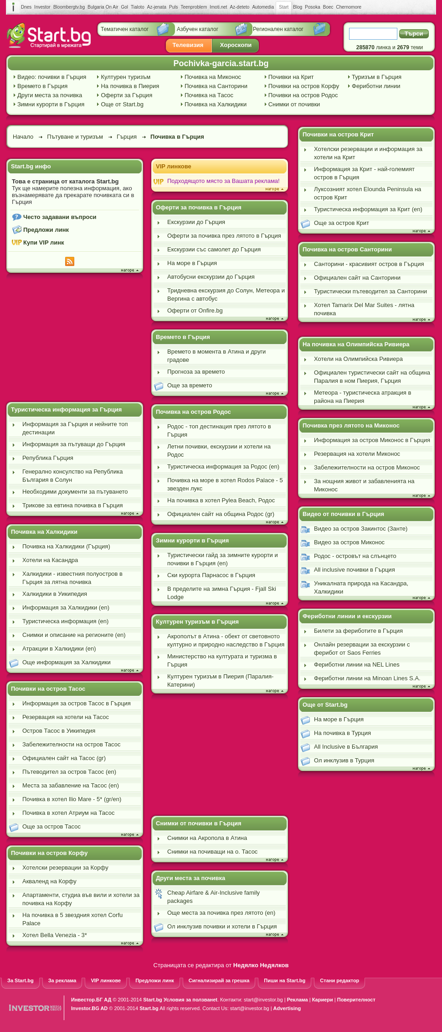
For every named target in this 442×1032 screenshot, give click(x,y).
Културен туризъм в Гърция (197, 621)
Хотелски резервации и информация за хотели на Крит (368, 153)
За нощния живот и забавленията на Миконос (364, 485)
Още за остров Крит (341, 222)
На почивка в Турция (342, 733)
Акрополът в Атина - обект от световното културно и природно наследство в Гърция (225, 640)
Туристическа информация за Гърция (66, 409)
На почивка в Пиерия (130, 86)
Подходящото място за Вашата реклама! (223, 180)
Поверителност (356, 999)
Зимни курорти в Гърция (50, 104)
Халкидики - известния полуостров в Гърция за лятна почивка (72, 577)
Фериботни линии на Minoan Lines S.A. (367, 678)
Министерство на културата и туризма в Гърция (222, 660)
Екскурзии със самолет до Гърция (214, 249)
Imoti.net (218, 7)
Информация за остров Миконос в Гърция (372, 440)
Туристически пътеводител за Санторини (370, 291)
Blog (297, 7)
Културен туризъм (125, 76)
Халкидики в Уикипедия (54, 593)
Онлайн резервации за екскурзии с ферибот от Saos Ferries (362, 648)
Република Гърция (47, 457)
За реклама (62, 980)
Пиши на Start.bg (284, 980)
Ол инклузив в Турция (344, 760)
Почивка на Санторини (216, 86)
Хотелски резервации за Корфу (65, 867)
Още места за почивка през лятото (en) (221, 912)
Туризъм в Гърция (376, 76)
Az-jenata (156, 7)
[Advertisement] (74, 338)
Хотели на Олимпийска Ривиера (358, 358)
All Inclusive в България (346, 746)
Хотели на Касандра (50, 560)
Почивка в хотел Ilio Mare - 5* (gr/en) (71, 799)
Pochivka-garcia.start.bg (220, 63)
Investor (42, 7)
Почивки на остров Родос (303, 95)
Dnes (26, 7)
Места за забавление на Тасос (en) (70, 785)
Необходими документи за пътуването (75, 491)
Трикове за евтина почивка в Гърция (72, 505)
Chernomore (349, 7)
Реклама (297, 999)
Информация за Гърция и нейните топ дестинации (75, 428)
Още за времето (189, 385)
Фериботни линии (376, 86)
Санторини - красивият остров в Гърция (369, 264)
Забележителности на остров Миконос (367, 467)
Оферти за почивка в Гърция (199, 207)
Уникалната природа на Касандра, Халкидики (361, 587)
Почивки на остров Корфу (303, 86)
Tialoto (137, 7)
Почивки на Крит (291, 76)
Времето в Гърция (42, 86)
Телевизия (188, 45)
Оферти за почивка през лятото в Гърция (224, 235)
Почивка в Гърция (177, 136)
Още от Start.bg (122, 104)
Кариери (322, 999)
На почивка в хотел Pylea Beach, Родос (221, 500)
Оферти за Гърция (126, 95)
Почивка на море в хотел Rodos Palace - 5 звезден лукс (225, 484)
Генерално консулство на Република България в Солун (72, 475)
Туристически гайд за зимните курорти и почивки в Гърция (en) (222, 559)
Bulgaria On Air (102, 7)
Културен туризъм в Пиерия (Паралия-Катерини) (220, 680)
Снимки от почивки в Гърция (199, 823)
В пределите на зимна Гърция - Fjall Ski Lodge (221, 592)
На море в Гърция (192, 263)
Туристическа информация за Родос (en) (223, 466)
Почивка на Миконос (213, 76)
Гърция (127, 136)
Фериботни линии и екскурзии (347, 616)
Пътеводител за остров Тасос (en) (69, 771)
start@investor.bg (263, 999)
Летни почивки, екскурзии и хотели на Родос (219, 450)
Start (283, 7)
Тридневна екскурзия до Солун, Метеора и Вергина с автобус (226, 294)
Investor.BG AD (89, 1008)
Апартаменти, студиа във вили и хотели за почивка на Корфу (80, 899)
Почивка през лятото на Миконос (351, 425)
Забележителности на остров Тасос (71, 744)
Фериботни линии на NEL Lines (357, 664)
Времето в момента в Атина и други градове (216, 355)
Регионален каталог (278, 29)
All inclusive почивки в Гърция (354, 569)
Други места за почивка (49, 95)
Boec (328, 7)
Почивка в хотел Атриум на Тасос (68, 812)
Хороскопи (236, 45)
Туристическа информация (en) (65, 621)
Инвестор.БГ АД (91, 999)
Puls (173, 7)
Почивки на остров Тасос (48, 688)
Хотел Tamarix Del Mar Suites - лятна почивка (364, 309)
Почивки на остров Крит (338, 134)
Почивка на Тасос (209, 95)
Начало (23, 136)
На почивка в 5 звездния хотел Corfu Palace (72, 919)
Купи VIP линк (43, 242)
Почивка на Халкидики (216, 104)
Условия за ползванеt (190, 999)
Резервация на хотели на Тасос (65, 717)
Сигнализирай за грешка (219, 980)
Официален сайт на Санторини (357, 277)
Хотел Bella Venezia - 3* (54, 935)
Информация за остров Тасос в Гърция (76, 703)
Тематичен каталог (125, 29)
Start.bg (152, 999)
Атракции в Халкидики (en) (59, 648)
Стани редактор (339, 980)
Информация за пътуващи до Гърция (73, 444)
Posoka (312, 7)
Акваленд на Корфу (49, 881)
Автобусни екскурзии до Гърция (211, 276)
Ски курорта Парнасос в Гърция (211, 575)
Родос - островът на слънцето (355, 555)
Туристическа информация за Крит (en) (368, 209)
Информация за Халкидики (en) (65, 607)
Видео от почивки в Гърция (343, 514)
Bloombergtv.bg (69, 7)
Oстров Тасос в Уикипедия (58, 730)
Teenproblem (193, 7)
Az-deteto (240, 7)
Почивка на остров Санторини (347, 249)
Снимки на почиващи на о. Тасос (212, 851)
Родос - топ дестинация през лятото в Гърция (219, 430)
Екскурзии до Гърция (196, 222)
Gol (124, 7)
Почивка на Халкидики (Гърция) (66, 546)
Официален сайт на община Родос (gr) (220, 514)
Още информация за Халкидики (66, 662)
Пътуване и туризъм (75, 136)
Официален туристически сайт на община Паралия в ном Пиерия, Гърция (372, 376)
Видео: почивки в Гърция (51, 76)
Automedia (263, 7)
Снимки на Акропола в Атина (207, 837)
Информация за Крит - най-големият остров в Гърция (364, 173)
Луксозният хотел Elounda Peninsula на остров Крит (367, 193)
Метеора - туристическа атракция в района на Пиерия (362, 396)
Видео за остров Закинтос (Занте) (360, 528)
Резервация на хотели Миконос (357, 453)
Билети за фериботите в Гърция (358, 630)
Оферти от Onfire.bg (195, 310)
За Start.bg (20, 980)
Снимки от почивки (294, 104)
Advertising (287, 1008)
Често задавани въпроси (60, 217)
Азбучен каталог (197, 29)
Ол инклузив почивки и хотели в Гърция (222, 926)
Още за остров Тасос (51, 826)
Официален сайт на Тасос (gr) (64, 758)
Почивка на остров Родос (193, 411)
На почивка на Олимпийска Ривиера (356, 344)
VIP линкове (173, 166)
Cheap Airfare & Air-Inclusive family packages (213, 896)
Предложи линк (46, 229)
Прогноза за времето (196, 371)
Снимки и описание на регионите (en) (74, 634)
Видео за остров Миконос (349, 542)
